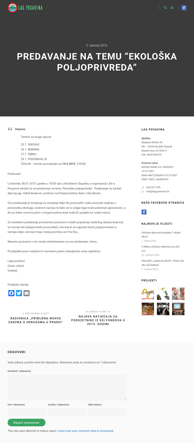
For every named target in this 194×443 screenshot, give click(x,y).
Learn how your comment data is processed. (86, 431)
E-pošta (58, 404)
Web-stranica (95, 404)
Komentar (19, 371)
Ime (16, 404)
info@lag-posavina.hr (155, 191)
